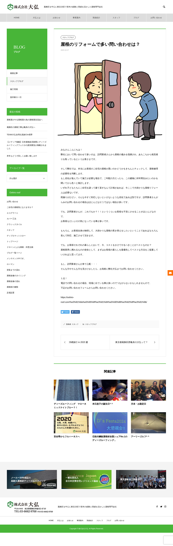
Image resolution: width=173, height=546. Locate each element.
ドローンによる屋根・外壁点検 (20, 247)
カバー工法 (11, 219)
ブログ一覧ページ (14, 253)
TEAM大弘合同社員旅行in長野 (19, 135)
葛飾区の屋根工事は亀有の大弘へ (21, 127)
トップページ (12, 241)
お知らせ (56, 18)
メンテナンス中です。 (16, 258)
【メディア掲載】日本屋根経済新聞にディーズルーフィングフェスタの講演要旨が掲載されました (26, 145)
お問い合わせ (156, 18)
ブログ (136, 18)
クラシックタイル (14, 224)
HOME (16, 18)
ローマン (10, 264)
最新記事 (15, 73)
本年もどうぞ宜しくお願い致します (22, 156)
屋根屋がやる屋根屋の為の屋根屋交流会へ (25, 120)
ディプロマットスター (16, 236)
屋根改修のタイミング (16, 275)
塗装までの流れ (13, 270)
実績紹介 (96, 18)
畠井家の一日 (16, 97)
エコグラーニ (12, 213)
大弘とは (36, 18)
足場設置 (10, 293)
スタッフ (116, 18)
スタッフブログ (17, 81)
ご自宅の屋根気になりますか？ (20, 207)
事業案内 (76, 18)
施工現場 (15, 89)
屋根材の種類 (12, 287)
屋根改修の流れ (13, 281)
